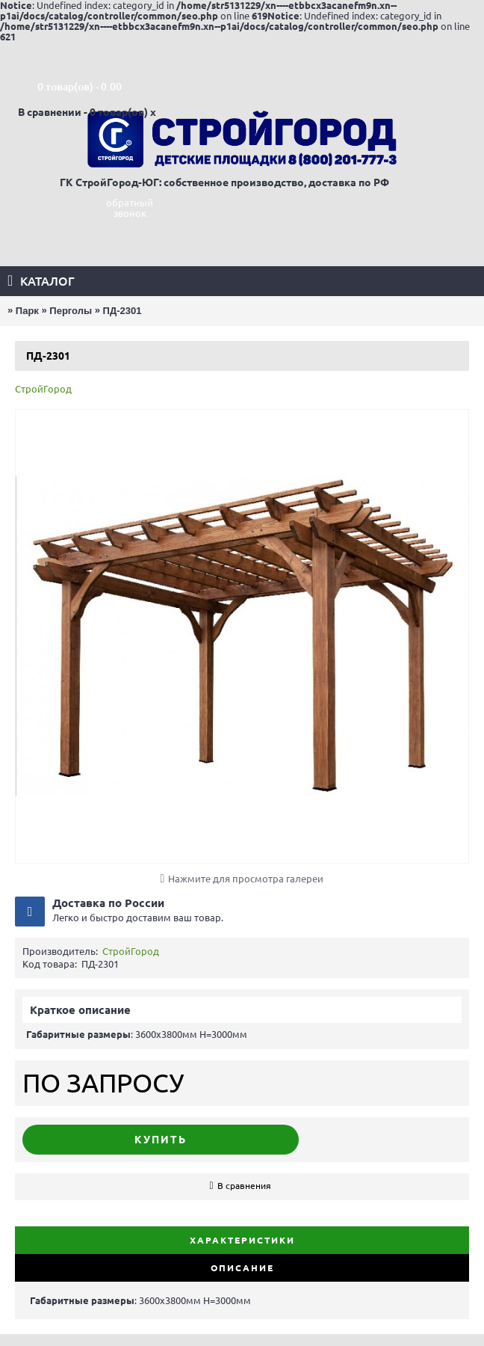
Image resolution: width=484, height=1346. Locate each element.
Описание (242, 1268)
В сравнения (244, 1185)
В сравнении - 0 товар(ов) (83, 112)
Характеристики (242, 1240)
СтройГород (43, 389)
